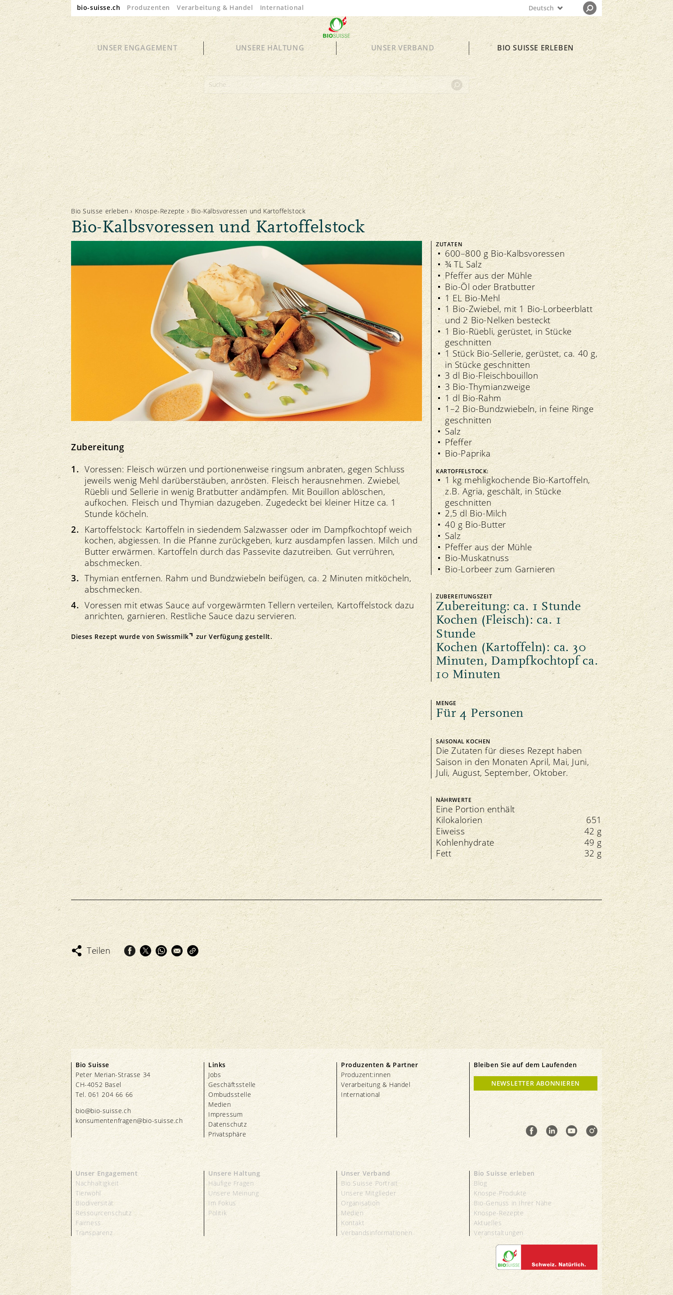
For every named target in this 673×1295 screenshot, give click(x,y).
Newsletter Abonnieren (535, 1083)
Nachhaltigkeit (97, 1183)
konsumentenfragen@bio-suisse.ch (129, 1120)
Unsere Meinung (233, 1193)
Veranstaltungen (499, 1232)
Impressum (225, 1114)
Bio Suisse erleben (535, 64)
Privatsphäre (227, 1134)
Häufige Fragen (231, 1183)
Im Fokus (222, 1203)
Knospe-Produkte (500, 1193)
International (282, 7)
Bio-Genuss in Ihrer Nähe (513, 1203)
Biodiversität (95, 1203)
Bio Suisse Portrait (369, 1183)
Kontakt (352, 1222)
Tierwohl (88, 1193)
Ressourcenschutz (104, 1213)
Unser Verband (403, 64)
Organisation (360, 1203)
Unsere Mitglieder (368, 1193)
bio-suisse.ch (99, 7)
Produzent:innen (366, 1074)
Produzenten (148, 7)
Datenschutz (227, 1124)
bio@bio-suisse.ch (103, 1110)
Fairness (88, 1222)
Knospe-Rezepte (160, 211)
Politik (217, 1213)
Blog (480, 1183)
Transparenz (94, 1232)
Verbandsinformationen (377, 1232)
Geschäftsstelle (232, 1084)
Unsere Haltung (270, 64)
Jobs (214, 1074)
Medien (219, 1104)
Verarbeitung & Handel (215, 7)
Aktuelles (488, 1222)
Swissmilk (172, 637)
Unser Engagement (137, 64)
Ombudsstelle (229, 1094)
